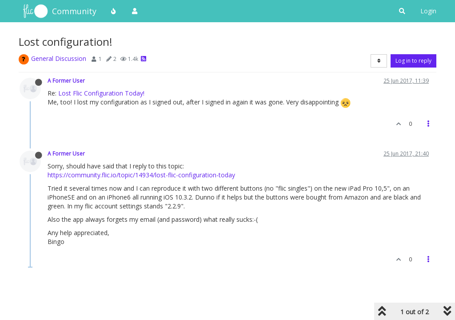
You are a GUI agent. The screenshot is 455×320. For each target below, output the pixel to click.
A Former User (66, 80)
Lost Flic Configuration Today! (101, 93)
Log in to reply (413, 60)
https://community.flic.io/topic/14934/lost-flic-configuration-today (141, 175)
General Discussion (58, 58)
